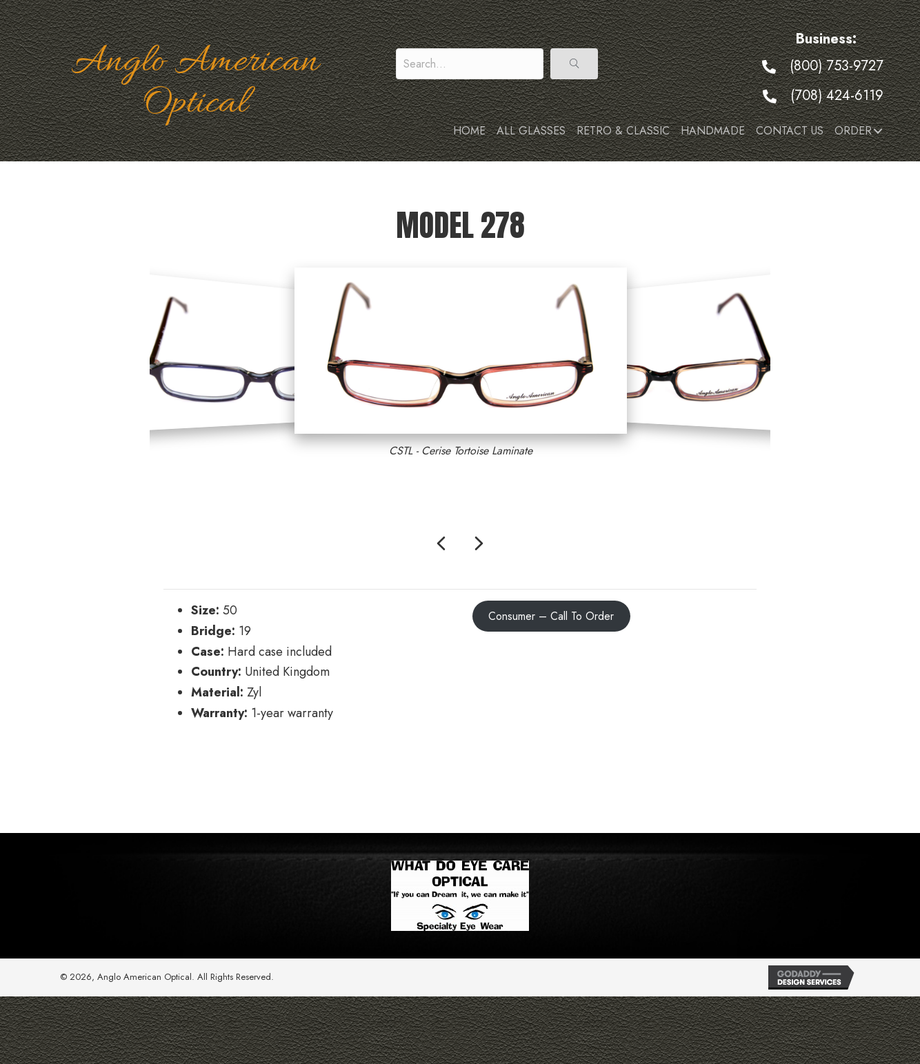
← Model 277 (199, 774)
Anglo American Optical (195, 83)
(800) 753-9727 (836, 66)
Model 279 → (720, 774)
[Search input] (469, 63)
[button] (574, 63)
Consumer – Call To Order (551, 616)
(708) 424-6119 (836, 96)
